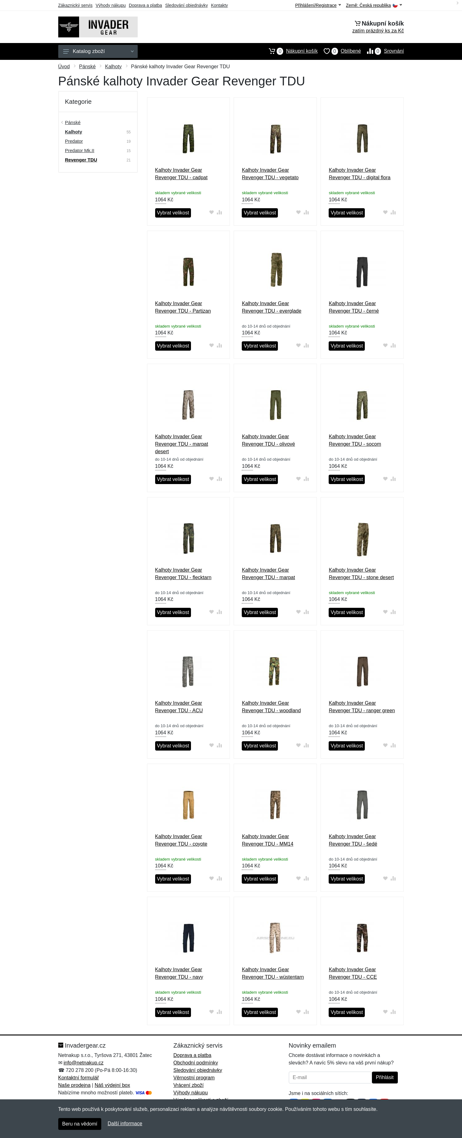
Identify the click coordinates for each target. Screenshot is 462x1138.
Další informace (124, 1123)
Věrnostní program (194, 1077)
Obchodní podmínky (196, 1062)
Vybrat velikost (173, 212)
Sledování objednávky (186, 5)
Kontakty (219, 5)
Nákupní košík (290, 51)
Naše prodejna (74, 1085)
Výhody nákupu (111, 5)
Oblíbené (339, 51)
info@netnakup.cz (83, 1062)
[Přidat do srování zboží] (219, 212)
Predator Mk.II (79, 150)
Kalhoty (113, 66)
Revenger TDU (81, 159)
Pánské (87, 66)
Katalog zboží (98, 51)
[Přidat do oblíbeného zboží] (211, 212)
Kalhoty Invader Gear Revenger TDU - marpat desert (181, 444)
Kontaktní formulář (78, 1077)
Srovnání (382, 51)
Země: (374, 5)
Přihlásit (385, 1077)
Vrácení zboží (189, 1085)
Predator (74, 141)
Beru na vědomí (80, 1123)
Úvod (64, 66)
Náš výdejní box (112, 1085)
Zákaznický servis (75, 5)
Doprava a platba (145, 5)
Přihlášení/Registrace (318, 5)
